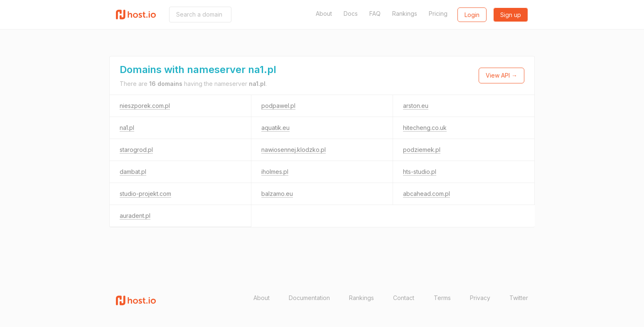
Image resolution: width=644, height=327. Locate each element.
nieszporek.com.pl (145, 105)
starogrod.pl (136, 149)
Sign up (510, 14)
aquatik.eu (275, 127)
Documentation (309, 297)
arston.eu (415, 105)
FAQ (375, 13)
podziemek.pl (421, 149)
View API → (501, 75)
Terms (442, 297)
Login (472, 14)
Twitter (518, 297)
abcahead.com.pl (426, 193)
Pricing (438, 13)
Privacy (480, 297)
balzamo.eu (277, 193)
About (324, 13)
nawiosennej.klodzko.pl (293, 149)
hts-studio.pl (419, 171)
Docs (351, 13)
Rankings (404, 13)
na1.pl (127, 127)
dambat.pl (133, 171)
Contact (403, 297)
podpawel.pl (278, 105)
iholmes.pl (274, 171)
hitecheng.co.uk (425, 127)
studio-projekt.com (145, 193)
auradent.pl (135, 215)
